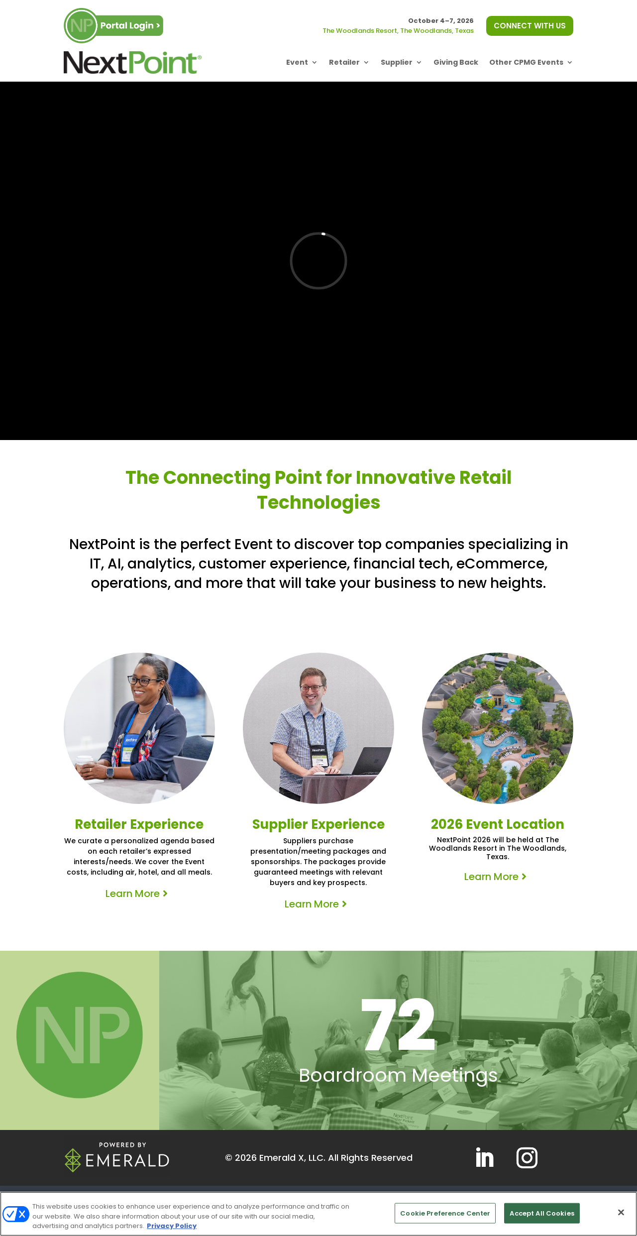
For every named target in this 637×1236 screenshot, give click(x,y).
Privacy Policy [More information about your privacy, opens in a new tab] (172, 1226)
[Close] (621, 1212)
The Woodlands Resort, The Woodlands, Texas (398, 30)
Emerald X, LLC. (292, 1157)
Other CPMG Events (526, 62)
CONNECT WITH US (530, 25)
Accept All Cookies (542, 1213)
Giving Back (455, 62)
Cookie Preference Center (445, 1213)
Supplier (397, 62)
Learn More (133, 893)
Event (297, 62)
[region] (318, 1214)
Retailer (344, 62)
